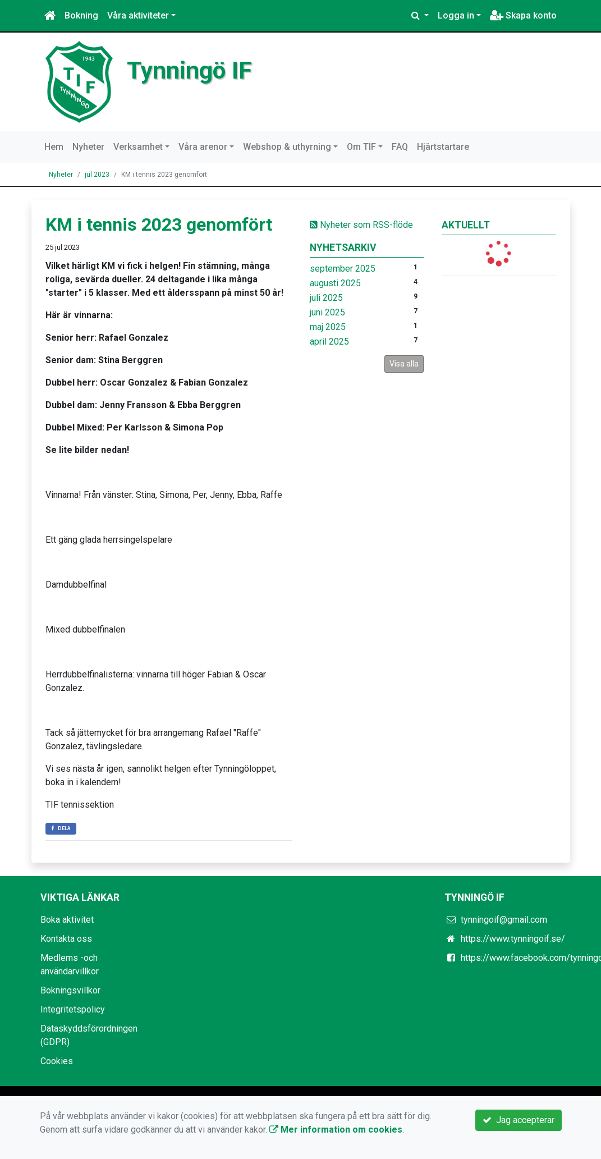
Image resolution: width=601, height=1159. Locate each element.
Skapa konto (523, 15)
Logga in (456, 15)
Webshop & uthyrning (287, 146)
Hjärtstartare (443, 146)
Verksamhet (138, 146)
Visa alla (404, 363)
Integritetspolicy (72, 1009)
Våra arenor (202, 146)
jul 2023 (97, 174)
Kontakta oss (66, 938)
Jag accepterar (518, 1120)
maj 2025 (328, 327)
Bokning (81, 15)
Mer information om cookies (335, 1129)
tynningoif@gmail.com (504, 919)
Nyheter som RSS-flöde (361, 224)
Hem (53, 146)
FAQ (400, 146)
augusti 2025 (335, 283)
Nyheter (88, 146)
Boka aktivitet (67, 919)
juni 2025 (327, 312)
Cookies (56, 1061)
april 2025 (329, 341)
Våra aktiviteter (138, 15)
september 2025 (342, 268)
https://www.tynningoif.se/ (513, 938)
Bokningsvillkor (70, 990)
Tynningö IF (189, 70)
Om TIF (361, 146)
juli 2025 (326, 297)
